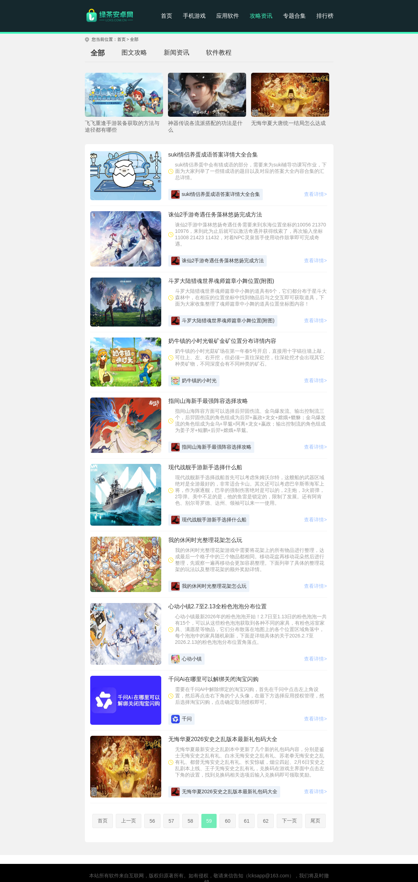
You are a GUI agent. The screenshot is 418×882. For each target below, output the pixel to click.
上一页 (128, 820)
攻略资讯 (261, 16)
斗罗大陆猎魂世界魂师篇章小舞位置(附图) (223, 321)
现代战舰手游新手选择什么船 (208, 520)
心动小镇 (186, 659)
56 (152, 821)
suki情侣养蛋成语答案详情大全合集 (215, 194)
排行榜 (324, 16)
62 (265, 821)
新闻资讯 (176, 52)
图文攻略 (134, 52)
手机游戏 (194, 16)
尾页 (315, 820)
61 (247, 821)
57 (171, 821)
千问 (181, 719)
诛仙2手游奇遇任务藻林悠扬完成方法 (217, 261)
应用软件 (227, 16)
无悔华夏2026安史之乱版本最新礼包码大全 (224, 792)
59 (209, 821)
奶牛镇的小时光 (194, 381)
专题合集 (294, 16)
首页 (166, 16)
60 (227, 821)
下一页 (289, 820)
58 (190, 821)
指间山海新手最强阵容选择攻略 (211, 447)
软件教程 (219, 52)
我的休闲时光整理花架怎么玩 (208, 586)
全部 (134, 39)
